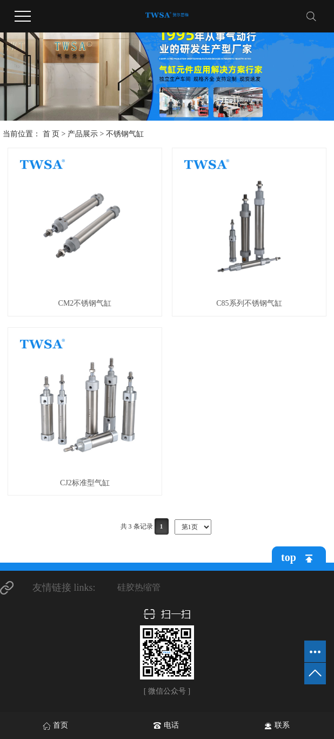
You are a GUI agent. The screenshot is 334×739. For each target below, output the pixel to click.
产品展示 (83, 134)
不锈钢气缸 (125, 134)
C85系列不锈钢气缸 (249, 303)
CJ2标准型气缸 (85, 483)
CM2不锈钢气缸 (85, 303)
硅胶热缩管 (139, 587)
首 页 (51, 134)
